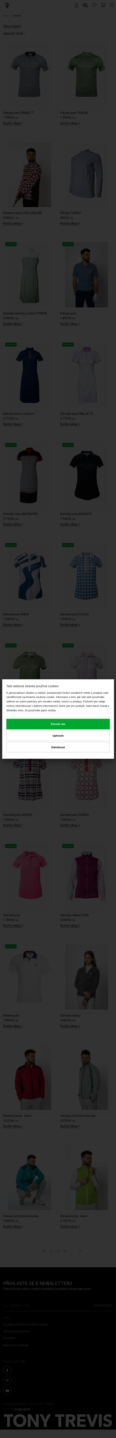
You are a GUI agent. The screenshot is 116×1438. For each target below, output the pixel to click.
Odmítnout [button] (58, 747)
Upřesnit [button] (58, 735)
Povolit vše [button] (58, 724)
